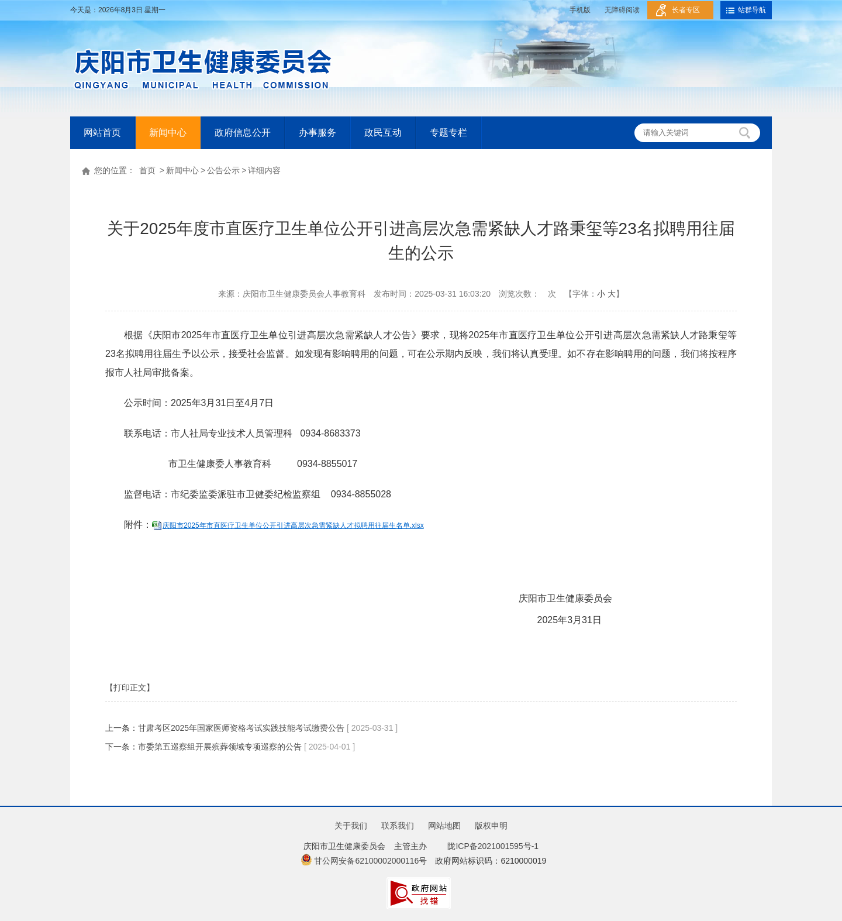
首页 (147, 170)
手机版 (580, 10)
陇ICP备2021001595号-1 (491, 846)
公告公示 (223, 170)
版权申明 (491, 825)
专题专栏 (448, 133)
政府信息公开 (243, 133)
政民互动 (383, 133)
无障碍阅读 (622, 10)
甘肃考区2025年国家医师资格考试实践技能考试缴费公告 (241, 728)
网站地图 (444, 825)
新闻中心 (168, 133)
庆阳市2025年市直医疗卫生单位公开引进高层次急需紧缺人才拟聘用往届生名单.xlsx (293, 525)
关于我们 (350, 825)
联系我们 (397, 825)
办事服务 (317, 133)
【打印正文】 (129, 687)
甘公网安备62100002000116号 (364, 860)
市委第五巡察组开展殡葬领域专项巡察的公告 (220, 746)
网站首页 (102, 133)
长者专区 (686, 10)
